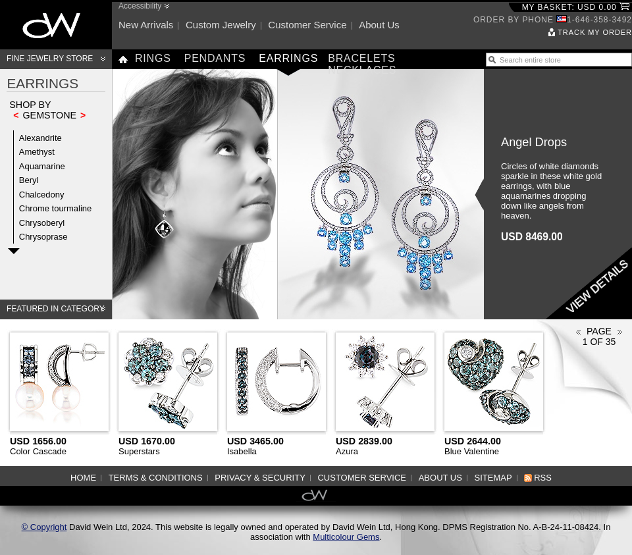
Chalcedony (42, 194)
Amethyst (37, 152)
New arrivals (145, 24)
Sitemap (493, 478)
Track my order (595, 32)
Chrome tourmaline (55, 208)
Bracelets (361, 58)
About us (379, 24)
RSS (543, 478)
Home (83, 478)
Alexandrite (40, 138)
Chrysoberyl (42, 223)
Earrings (288, 58)
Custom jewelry (221, 24)
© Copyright (44, 527)
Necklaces (362, 70)
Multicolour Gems (346, 537)
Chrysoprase (43, 237)
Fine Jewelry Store (50, 58)
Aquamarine (42, 166)
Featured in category (56, 308)
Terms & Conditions (156, 478)
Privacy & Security (260, 478)
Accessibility (139, 6)
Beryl (29, 180)
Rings (153, 58)
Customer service (307, 24)
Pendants (215, 58)
